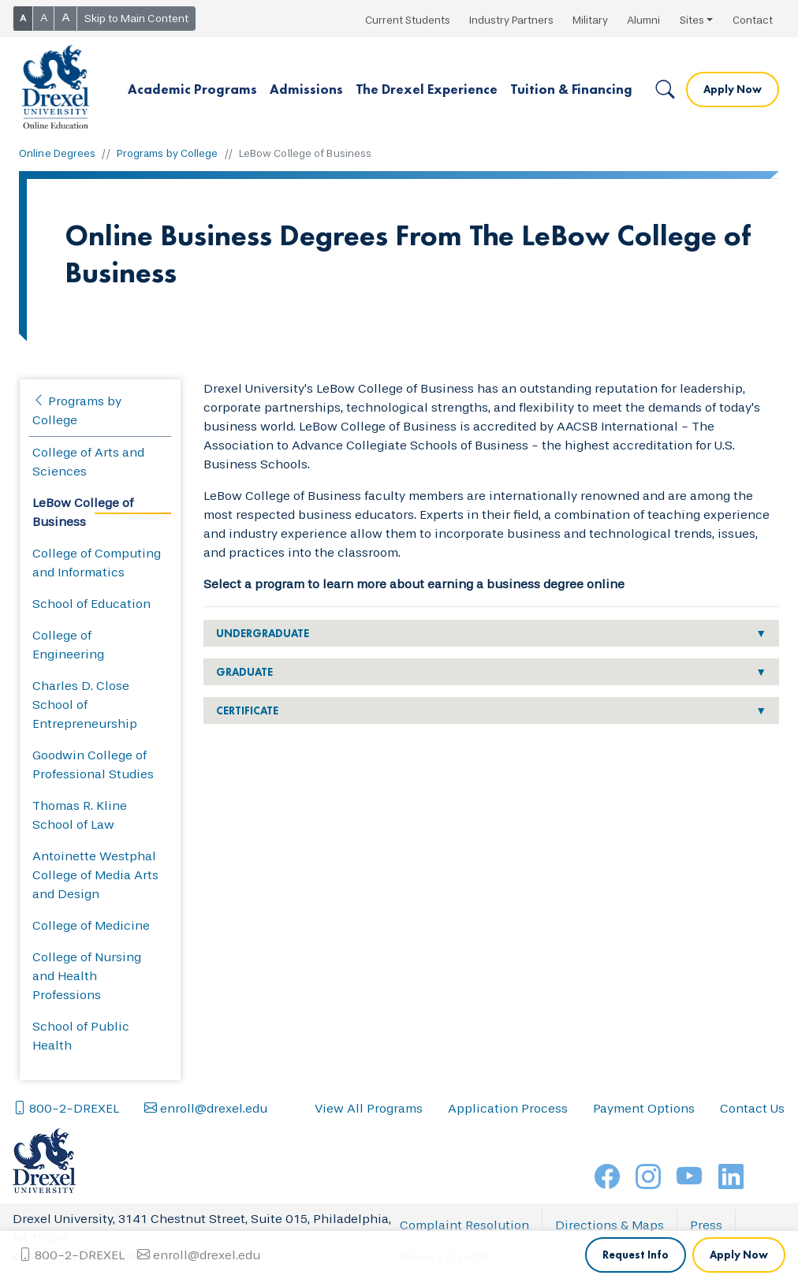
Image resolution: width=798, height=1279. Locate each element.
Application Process (508, 1156)
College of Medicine (91, 925)
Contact (753, 20)
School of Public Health (80, 1036)
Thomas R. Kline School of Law (79, 815)
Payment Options (644, 1156)
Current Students (407, 20)
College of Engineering (68, 645)
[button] (192, 89)
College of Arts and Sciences (88, 462)
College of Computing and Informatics (96, 563)
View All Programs (369, 1156)
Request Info (635, 1110)
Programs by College (167, 153)
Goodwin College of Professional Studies (93, 764)
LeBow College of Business (82, 512)
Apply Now (732, 89)
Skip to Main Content (136, 18)
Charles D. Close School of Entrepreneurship (84, 704)
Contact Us (752, 1156)
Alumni (643, 20)
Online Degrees (57, 153)
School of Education (91, 603)
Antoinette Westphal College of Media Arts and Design (95, 874)
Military (590, 20)
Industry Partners (511, 20)
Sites (692, 20)
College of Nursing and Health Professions (86, 975)
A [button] (23, 18)
